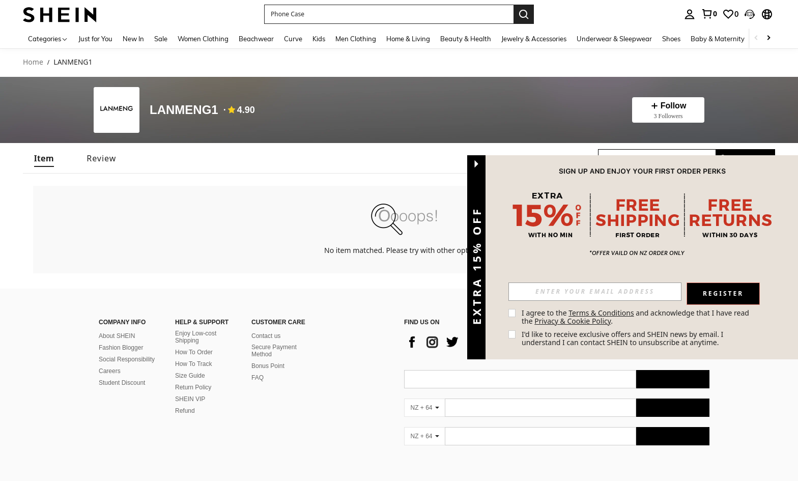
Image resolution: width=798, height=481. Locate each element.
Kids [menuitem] (318, 39)
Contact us (265, 335)
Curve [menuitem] (293, 39)
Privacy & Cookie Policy (572, 321)
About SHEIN (117, 335)
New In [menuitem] (133, 39)
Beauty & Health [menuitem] (465, 39)
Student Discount (122, 382)
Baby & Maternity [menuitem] (718, 39)
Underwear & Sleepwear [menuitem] (614, 39)
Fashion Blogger (121, 347)
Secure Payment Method (274, 351)
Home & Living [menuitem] (408, 39)
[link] (709, 14)
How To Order (194, 352)
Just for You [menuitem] (95, 39)
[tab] (44, 158)
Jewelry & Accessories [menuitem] (533, 39)
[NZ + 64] (424, 408)
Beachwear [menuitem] (256, 39)
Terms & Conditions (601, 313)
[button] (750, 14)
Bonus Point (267, 366)
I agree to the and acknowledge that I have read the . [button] (636, 317)
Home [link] (33, 62)
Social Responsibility (127, 359)
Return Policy (193, 387)
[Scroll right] (768, 38)
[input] (594, 291)
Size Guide (190, 375)
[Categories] (48, 38)
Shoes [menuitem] (671, 39)
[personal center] (689, 14)
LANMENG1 (184, 110)
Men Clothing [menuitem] (355, 39)
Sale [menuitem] (160, 39)
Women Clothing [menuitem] (203, 39)
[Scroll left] (756, 38)
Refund (185, 410)
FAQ (257, 377)
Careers (110, 371)
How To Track (193, 363)
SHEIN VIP (190, 399)
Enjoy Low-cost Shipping (195, 337)
